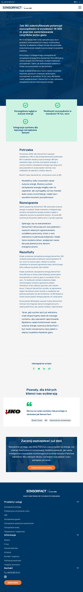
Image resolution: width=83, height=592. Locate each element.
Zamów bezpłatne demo (41, 468)
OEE (5, 515)
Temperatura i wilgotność (14, 532)
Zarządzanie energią (12, 507)
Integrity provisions (12, 565)
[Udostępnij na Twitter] (39, 369)
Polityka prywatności (12, 561)
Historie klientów (11, 548)
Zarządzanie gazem (12, 519)
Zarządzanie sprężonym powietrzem (19, 523)
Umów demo (13, 583)
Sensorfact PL (17, 7)
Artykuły (7, 552)
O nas (6, 544)
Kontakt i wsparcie (11, 556)
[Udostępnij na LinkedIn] (44, 369)
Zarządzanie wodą (11, 527)
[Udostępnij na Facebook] (34, 369)
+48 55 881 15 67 (8, 2)
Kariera (7, 540)
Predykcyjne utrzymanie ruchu (17, 511)
